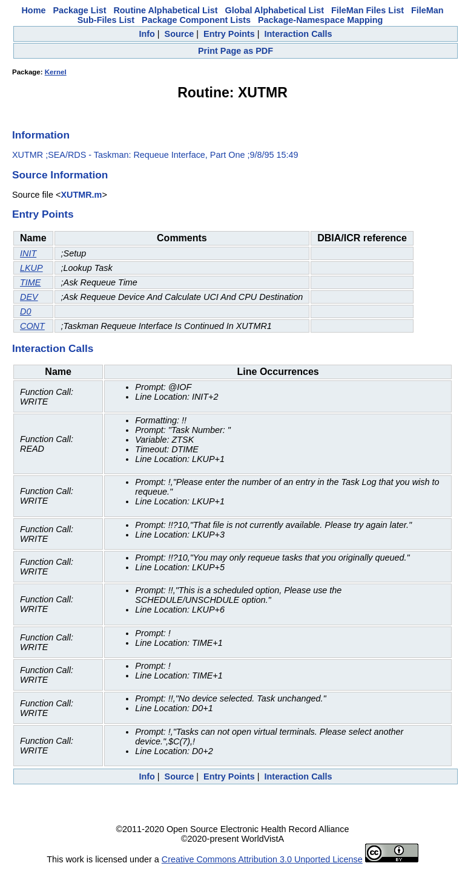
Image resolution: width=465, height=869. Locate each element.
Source (179, 34)
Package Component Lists (196, 20)
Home (33, 10)
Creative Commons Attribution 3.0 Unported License (262, 859)
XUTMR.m (81, 195)
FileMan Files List (367, 10)
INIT (28, 253)
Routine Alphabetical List (165, 10)
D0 (25, 311)
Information (41, 135)
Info (146, 34)
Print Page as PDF (235, 51)
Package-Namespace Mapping (320, 20)
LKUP (31, 268)
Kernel (56, 72)
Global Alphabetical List (274, 10)
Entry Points (229, 34)
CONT (32, 326)
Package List (79, 10)
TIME (30, 282)
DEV (29, 297)
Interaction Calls (298, 34)
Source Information (60, 175)
